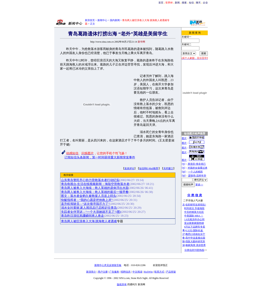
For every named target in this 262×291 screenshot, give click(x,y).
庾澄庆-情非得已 (197, 163)
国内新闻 (115, 20)
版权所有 (122, 284)
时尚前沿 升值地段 (194, 208)
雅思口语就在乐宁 (195, 234)
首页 (160, 2)
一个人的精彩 (195, 171)
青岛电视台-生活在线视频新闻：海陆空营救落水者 (95, 184)
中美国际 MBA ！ (193, 215)
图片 (184, 138)
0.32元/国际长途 (194, 230)
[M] (184, 171)
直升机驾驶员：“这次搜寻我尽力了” (85, 203)
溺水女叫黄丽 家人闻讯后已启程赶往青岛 (89, 207)
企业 (205, 2)
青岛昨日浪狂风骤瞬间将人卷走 (82, 215)
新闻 (177, 2)
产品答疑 (171, 271)
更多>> (199, 184)
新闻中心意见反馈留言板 (107, 265)
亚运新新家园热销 (194, 223)
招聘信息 (126, 271)
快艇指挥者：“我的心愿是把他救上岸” (87, 200)
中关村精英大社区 (194, 212)
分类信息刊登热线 (194, 250)
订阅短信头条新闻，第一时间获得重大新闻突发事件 (99, 157)
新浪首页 (90, 20)
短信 (191, 2)
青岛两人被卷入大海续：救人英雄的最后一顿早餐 (95, 192)
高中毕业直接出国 (195, 237)
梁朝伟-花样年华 (197, 175)
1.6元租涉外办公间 (194, 219)
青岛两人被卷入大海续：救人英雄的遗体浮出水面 (95, 187)
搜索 (184, 2)
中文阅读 (137, 271)
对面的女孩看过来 (197, 167)
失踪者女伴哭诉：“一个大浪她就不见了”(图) (91, 211)
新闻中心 (102, 20)
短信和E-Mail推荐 (148, 168)
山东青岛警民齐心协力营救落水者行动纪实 (90, 180)
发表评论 (129, 168)
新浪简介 (91, 271)
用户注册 (103, 271)
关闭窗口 (168, 168)
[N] (183, 163)
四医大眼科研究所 (195, 241)
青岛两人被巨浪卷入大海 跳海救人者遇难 (89, 221)
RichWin (148, 271)
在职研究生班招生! (195, 204)
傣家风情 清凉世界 (195, 245)
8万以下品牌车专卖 (194, 226)
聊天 (198, 2)
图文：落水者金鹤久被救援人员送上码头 (88, 195)
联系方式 (159, 271)
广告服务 (114, 271)
